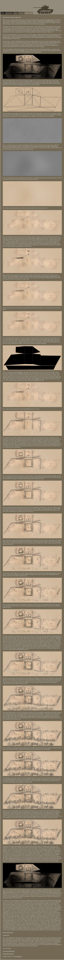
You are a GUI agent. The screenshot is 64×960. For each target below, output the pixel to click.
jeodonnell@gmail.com (8, 953)
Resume (15, 13)
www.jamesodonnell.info (9, 951)
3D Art (2, 13)
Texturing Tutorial (28, 13)
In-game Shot (6, 935)
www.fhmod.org (49, 20)
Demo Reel (21, 13)
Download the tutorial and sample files (12, 17)
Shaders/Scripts (8, 13)
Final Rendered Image (8, 932)
